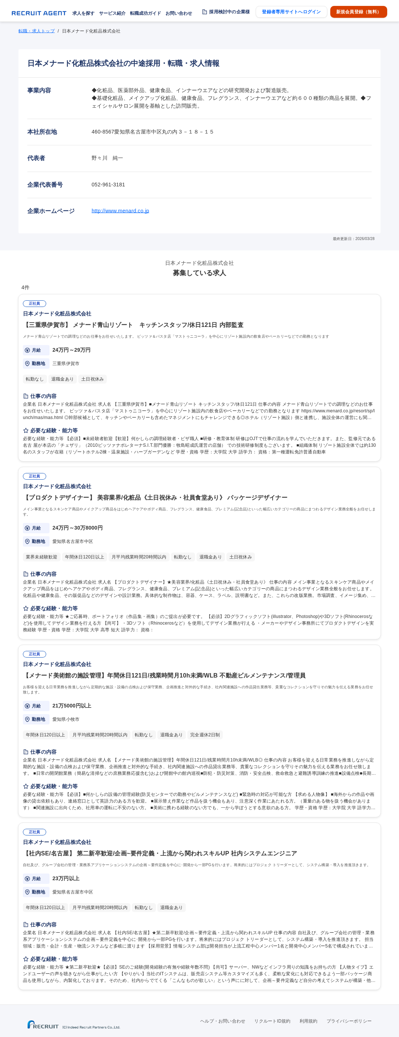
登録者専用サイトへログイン (291, 11)
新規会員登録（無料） (358, 11)
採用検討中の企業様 (229, 11)
